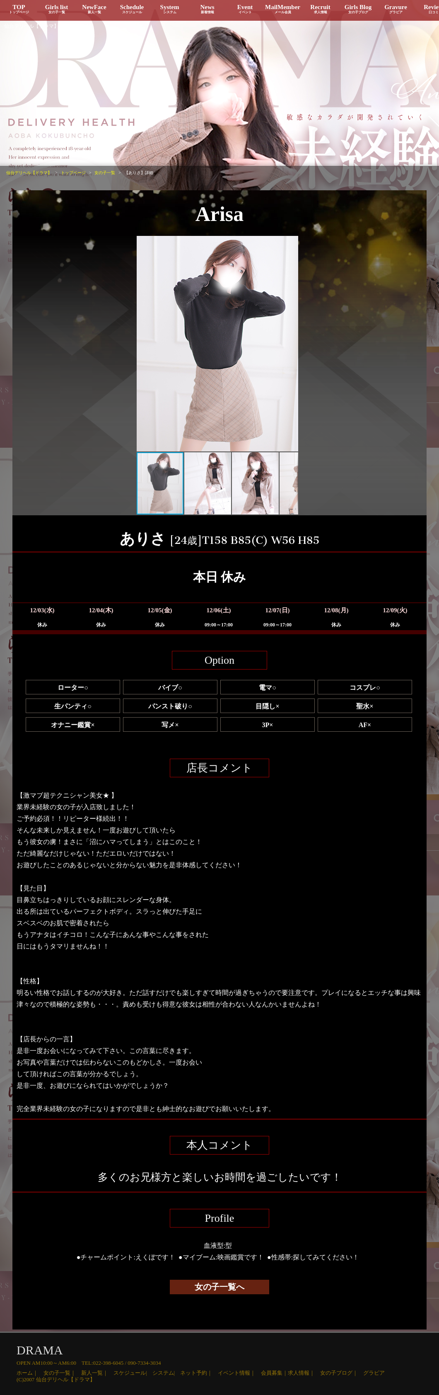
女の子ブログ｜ (341, 1373)
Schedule (132, 9)
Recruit (320, 9)
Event (245, 9)
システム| (166, 1373)
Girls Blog (358, 9)
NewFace (94, 9)
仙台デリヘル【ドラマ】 (31, 26)
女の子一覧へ (219, 1286)
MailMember (283, 9)
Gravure (396, 9)
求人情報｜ (304, 1373)
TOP (19, 9)
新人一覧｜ (97, 1373)
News (207, 9)
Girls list (56, 9)
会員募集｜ (274, 1373)
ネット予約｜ (199, 1373)
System (169, 9)
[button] (144, 343)
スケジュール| (132, 1373)
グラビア (374, 1373)
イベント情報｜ (239, 1373)
